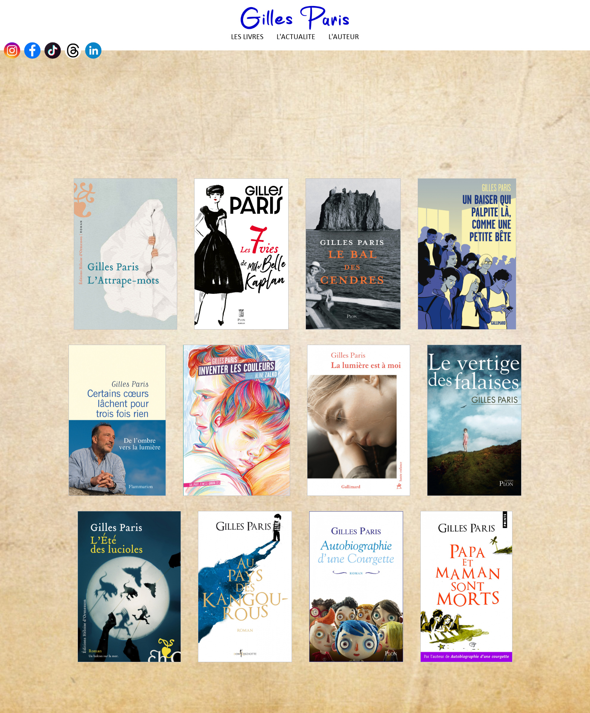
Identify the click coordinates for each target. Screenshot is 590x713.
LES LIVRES (247, 37)
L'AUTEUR (343, 37)
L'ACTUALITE (296, 37)
